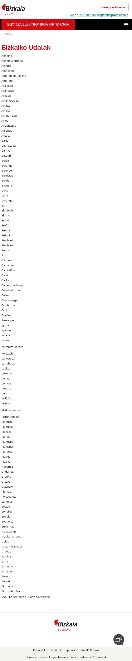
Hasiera (7, 34)
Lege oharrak (57, 657)
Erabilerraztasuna (80, 657)
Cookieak (101, 657)
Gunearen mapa (36, 657)
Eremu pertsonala (113, 7)
